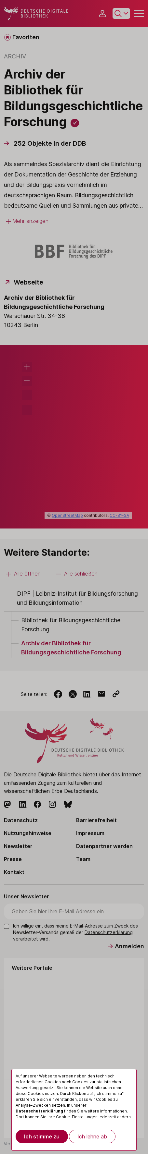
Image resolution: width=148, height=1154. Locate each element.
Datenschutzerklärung (39, 1111)
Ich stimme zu (42, 1136)
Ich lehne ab (92, 1136)
